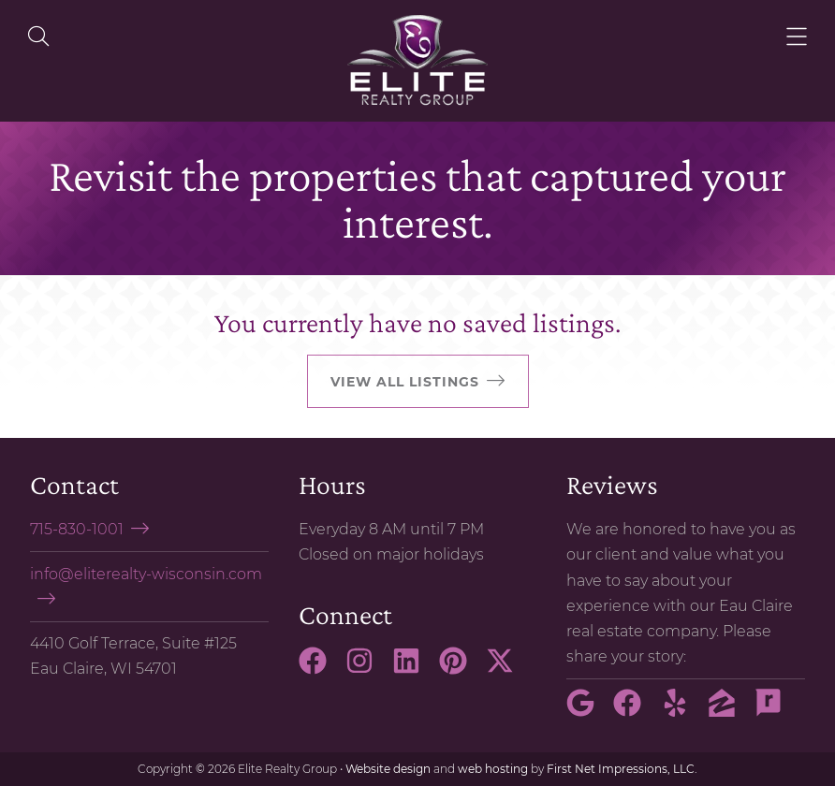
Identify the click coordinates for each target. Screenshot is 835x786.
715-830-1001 (77, 529)
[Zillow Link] (729, 711)
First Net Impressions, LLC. (622, 769)
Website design (388, 769)
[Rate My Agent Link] (776, 711)
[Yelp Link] (682, 711)
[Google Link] (587, 711)
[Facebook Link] (320, 669)
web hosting (493, 769)
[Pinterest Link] (460, 669)
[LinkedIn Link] (413, 669)
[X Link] (507, 669)
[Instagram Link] (366, 669)
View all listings (404, 381)
